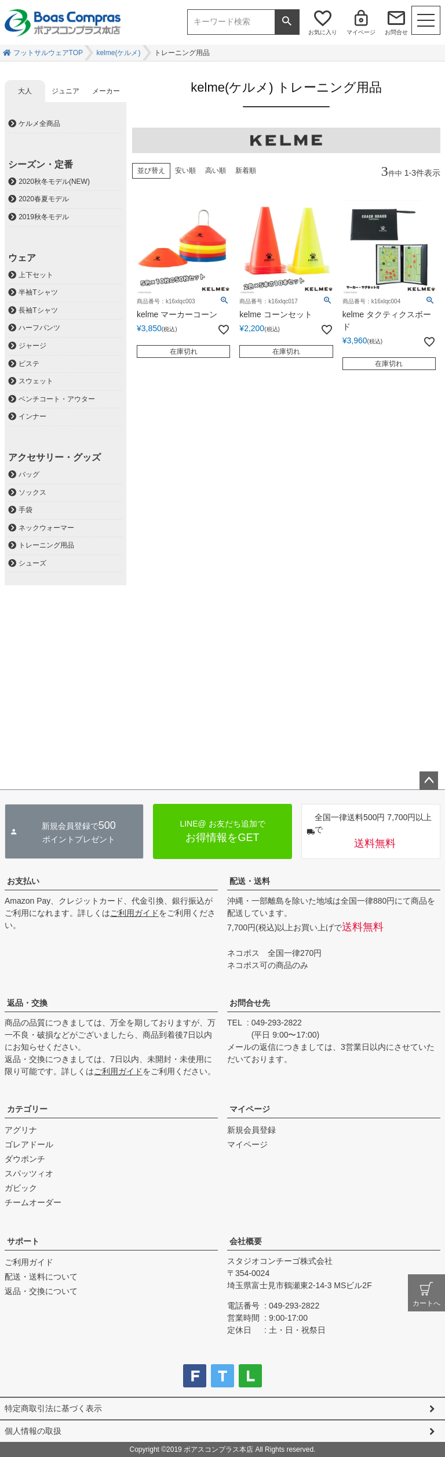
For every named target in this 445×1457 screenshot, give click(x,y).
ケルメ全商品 (39, 123)
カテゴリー (27, 1109)
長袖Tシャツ (38, 310)
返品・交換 (27, 1002)
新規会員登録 (251, 1130)
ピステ (29, 364)
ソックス (32, 492)
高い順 (215, 170)
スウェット (36, 381)
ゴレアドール (29, 1144)
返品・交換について (41, 1291)
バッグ (29, 474)
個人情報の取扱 (33, 1431)
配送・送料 (249, 881)
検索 (287, 22)
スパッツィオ (29, 1173)
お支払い (23, 881)
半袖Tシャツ (38, 292)
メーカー (106, 91)
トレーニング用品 (46, 545)
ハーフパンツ (39, 328)
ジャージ (32, 346)
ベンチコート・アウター (57, 399)
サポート (23, 1241)
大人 (25, 91)
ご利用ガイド (134, 913)
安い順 (185, 170)
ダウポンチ (25, 1159)
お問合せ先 (249, 1002)
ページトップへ (429, 780)
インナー (32, 416)
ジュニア (65, 91)
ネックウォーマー (46, 528)
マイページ (360, 32)
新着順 (245, 170)
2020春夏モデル (44, 199)
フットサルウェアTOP (48, 53)
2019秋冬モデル (44, 217)
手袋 (25, 510)
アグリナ (21, 1130)
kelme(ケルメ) (118, 53)
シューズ (32, 563)
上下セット (36, 275)
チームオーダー (33, 1202)
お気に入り (322, 32)
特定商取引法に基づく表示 (53, 1408)
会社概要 (245, 1241)
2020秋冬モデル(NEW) (54, 181)
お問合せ (396, 32)
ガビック (21, 1188)
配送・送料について (41, 1276)
